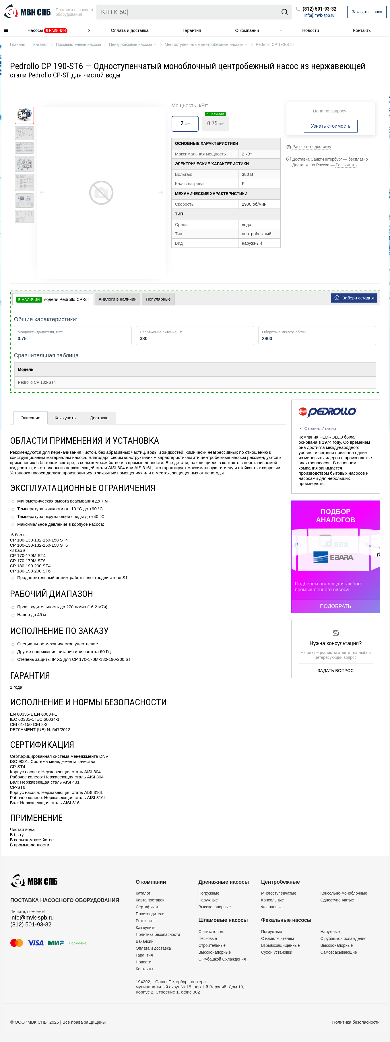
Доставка (99, 417)
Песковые (208, 938)
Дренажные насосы (224, 882)
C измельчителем (277, 938)
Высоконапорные (215, 907)
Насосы (48, 30)
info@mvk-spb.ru (319, 15)
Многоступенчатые (278, 893)
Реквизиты (146, 920)
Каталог (143, 893)
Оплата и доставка (129, 30)
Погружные (209, 893)
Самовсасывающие (339, 952)
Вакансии (145, 941)
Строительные (212, 945)
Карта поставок (150, 900)
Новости (310, 30)
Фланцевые (272, 907)
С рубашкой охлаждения (343, 938)
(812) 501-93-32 (319, 9)
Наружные (208, 900)
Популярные (158, 299)
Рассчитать (346, 165)
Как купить (65, 417)
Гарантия (192, 30)
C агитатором (211, 931)
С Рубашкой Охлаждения (222, 959)
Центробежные (280, 882)
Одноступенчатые (337, 900)
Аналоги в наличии (118, 299)
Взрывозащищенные (280, 945)
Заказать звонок (367, 11)
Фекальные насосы (286, 920)
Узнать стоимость (331, 126)
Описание (30, 417)
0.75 (215, 121)
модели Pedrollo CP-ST (53, 300)
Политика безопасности (158, 934)
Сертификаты (148, 907)
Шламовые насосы (223, 920)
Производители (150, 913)
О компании (247, 30)
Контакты (362, 30)
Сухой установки (276, 952)
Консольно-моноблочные (344, 893)
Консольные (272, 900)
